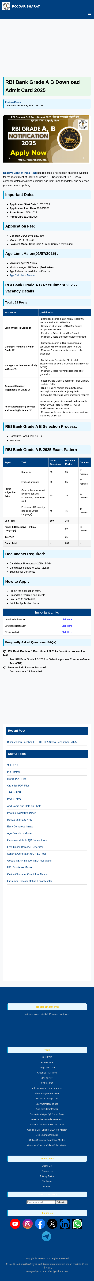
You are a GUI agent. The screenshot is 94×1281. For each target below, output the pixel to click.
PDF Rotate (14, 772)
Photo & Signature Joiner (21, 813)
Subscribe (61, 1202)
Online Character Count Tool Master (27, 874)
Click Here (67, 619)
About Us (47, 1166)
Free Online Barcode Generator (25, 847)
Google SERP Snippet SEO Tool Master (29, 860)
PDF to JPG (14, 799)
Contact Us (47, 1171)
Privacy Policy (47, 1176)
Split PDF (12, 765)
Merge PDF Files (16, 779)
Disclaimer (47, 1181)
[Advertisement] (47, 44)
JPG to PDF (14, 792)
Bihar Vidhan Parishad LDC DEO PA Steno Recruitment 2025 (42, 742)
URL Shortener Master (20, 867)
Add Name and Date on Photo (24, 806)
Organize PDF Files (18, 785)
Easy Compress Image (20, 826)
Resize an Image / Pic (19, 819)
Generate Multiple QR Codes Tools (27, 840)
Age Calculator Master (22, 275)
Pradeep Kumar (13, 102)
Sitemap (47, 1186)
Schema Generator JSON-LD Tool (26, 853)
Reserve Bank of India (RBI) (20, 173)
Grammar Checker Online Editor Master (29, 881)
